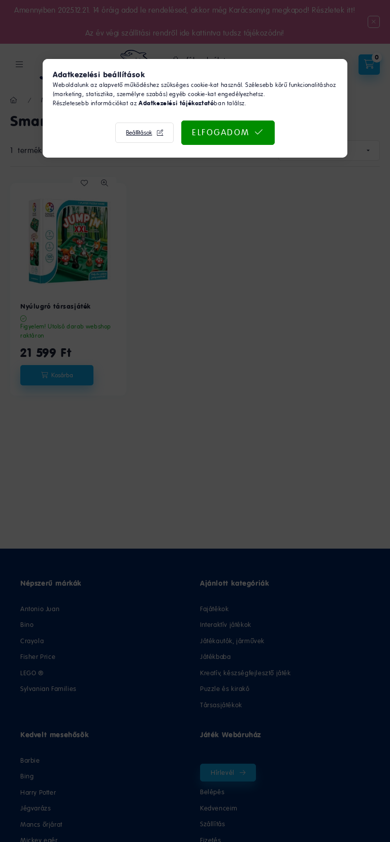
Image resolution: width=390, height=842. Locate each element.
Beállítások (139, 132)
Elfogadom (221, 132)
